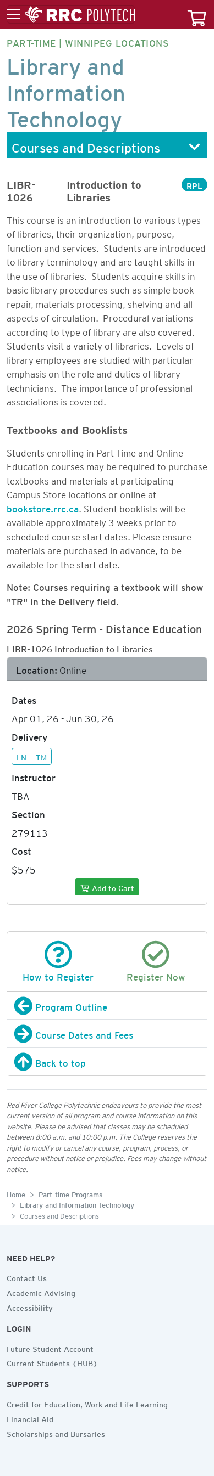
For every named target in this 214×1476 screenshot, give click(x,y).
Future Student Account (50, 1347)
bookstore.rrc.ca (43, 507)
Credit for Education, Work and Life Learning (87, 1403)
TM (41, 756)
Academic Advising (41, 1291)
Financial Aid (30, 1418)
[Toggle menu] (71, 14)
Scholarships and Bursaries (56, 1432)
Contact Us (27, 1277)
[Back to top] (107, 1061)
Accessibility (30, 1306)
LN (21, 756)
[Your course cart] (196, 14)
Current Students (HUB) (52, 1362)
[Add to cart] (107, 886)
